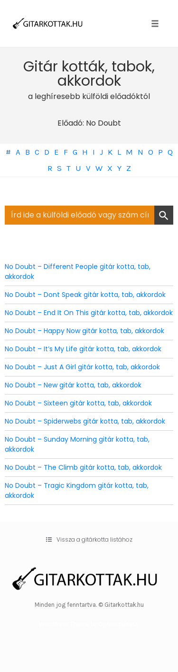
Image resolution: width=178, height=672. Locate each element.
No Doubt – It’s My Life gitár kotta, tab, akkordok (83, 349)
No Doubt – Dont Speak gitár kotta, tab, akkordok (85, 294)
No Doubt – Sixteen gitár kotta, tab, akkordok (78, 403)
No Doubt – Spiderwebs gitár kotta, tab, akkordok (85, 421)
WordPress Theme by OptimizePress (89, 624)
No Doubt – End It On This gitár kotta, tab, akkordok (89, 312)
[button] (89, 539)
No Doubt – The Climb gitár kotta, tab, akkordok (83, 467)
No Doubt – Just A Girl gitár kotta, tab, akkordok (82, 367)
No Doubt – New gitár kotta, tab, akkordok (73, 385)
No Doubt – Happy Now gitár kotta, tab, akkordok (84, 331)
